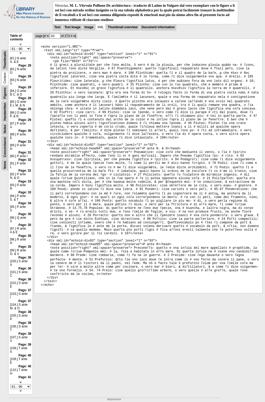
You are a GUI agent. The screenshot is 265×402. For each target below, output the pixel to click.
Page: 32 (24, 160)
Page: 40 (24, 355)
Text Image (72, 27)
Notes (5, 129)
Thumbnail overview (122, 27)
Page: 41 (24, 377)
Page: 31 (24, 141)
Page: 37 (24, 290)
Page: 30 (24, 131)
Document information (158, 27)
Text (57, 27)
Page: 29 (24, 65)
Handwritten (5, 111)
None (5, 165)
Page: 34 (24, 203)
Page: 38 (24, 312)
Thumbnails (5, 60)
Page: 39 (24, 344)
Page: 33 (24, 181)
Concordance (5, 147)
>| (74, 36)
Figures (5, 93)
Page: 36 (24, 268)
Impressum (114, 399)
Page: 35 (24, 214)
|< (44, 36)
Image (88, 27)
